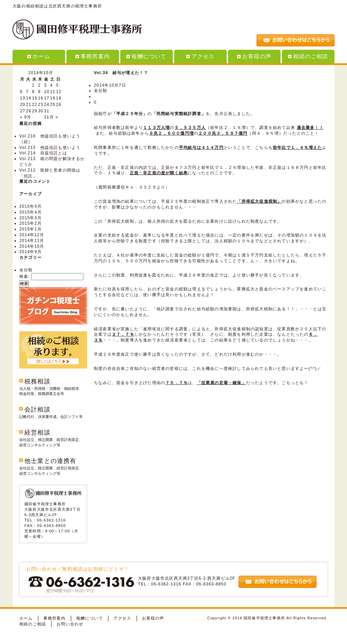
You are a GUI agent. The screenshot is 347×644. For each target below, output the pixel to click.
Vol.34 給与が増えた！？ (121, 72)
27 (22, 111)
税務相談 (37, 381)
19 (59, 98)
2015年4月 (30, 212)
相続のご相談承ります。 (53, 350)
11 (53, 91)
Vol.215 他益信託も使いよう (49, 147)
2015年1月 (30, 229)
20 (22, 104)
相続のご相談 (308, 56)
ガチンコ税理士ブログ (53, 306)
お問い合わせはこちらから (295, 40)
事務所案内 (93, 56)
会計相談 (37, 409)
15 (35, 98)
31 (46, 111)
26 (59, 104)
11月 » (51, 117)
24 (46, 104)
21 (29, 104)
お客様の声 (254, 56)
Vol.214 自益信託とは (43, 153)
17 (46, 98)
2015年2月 (30, 223)
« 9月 (25, 117)
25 (53, 104)
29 (35, 111)
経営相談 (37, 432)
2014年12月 (31, 234)
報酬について (146, 56)
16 (40, 98)
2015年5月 (30, 206)
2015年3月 (30, 218)
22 (35, 104)
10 (46, 91)
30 (40, 111)
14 (29, 98)
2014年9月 (30, 251)
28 (29, 111)
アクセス (200, 56)
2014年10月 (31, 246)
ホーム (38, 56)
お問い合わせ (70, 624)
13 (22, 98)
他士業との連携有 (50, 461)
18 (53, 98)
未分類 (26, 270)
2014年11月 (31, 240)
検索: (24, 276)
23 (40, 104)
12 (59, 91)
